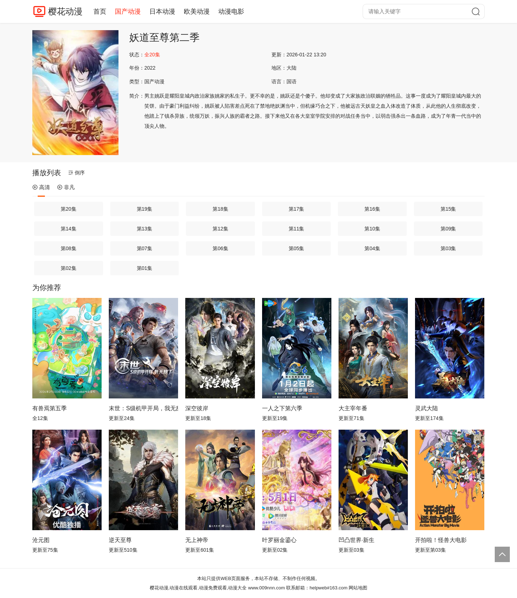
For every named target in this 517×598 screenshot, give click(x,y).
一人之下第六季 (282, 408)
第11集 (296, 229)
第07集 (145, 248)
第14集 (68, 229)
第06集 (220, 248)
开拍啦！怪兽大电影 (441, 540)
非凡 (66, 187)
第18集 (220, 209)
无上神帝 (196, 540)
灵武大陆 (426, 408)
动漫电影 (231, 11)
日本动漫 (162, 11)
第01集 (145, 268)
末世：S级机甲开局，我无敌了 (143, 408)
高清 (41, 187)
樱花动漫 (65, 11)
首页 (99, 11)
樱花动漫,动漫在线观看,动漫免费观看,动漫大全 (198, 587)
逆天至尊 (120, 540)
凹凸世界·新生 (356, 540)
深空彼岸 (196, 408)
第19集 (145, 209)
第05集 (296, 248)
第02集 (68, 268)
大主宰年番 (353, 408)
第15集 (448, 209)
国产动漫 (128, 11)
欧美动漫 (197, 11)
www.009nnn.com (266, 587)
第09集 (448, 229)
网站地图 (358, 587)
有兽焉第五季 (49, 408)
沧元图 (41, 540)
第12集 (220, 229)
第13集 (145, 229)
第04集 (372, 248)
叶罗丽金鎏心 (279, 540)
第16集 (372, 209)
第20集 (68, 209)
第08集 (68, 248)
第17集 (296, 209)
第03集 (448, 248)
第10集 (372, 229)
